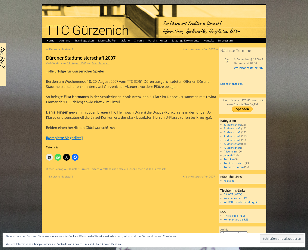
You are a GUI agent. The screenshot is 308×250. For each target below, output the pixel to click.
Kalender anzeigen (231, 84)
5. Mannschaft (232, 140)
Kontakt (209, 40)
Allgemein (230, 151)
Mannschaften (107, 40)
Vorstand (64, 40)
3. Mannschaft (232, 132)
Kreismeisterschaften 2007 (200, 49)
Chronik (139, 40)
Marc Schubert (101, 63)
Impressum (225, 40)
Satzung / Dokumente (185, 40)
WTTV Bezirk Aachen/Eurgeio (241, 202)
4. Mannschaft (232, 136)
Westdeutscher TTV (235, 198)
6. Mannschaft (232, 144)
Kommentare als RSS (236, 219)
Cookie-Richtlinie (112, 244)
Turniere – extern (234, 163)
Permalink (160, 169)
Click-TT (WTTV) (233, 194)
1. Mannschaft (232, 124)
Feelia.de (229, 180)
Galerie (125, 40)
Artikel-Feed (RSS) (234, 215)
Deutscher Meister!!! (59, 49)
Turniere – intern (234, 167)
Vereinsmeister (157, 40)
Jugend (228, 155)
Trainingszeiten (84, 40)
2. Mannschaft (232, 128)
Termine (229, 159)
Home (50, 40)
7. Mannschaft (232, 147)
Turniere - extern (89, 169)
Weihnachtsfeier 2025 (249, 68)
